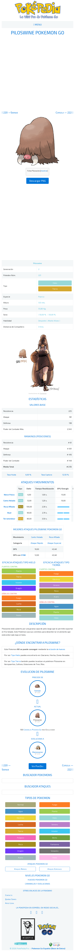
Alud (9, 513)
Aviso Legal (9, 903)
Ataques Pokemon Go (37, 864)
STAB (23, 555)
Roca (21, 506)
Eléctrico (56, 579)
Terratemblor (9, 518)
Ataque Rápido (37, 543)
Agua (56, 606)
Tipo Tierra (16, 661)
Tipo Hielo (15, 655)
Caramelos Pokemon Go (32, 729)
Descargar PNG (37, 180)
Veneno (56, 585)
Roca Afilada (9, 506)
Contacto (8, 895)
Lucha (18, 604)
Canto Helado (9, 500)
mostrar (44, 171)
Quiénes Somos (10, 899)
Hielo (55, 283)
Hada (54, 857)
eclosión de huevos (57, 649)
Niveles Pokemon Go (37, 875)
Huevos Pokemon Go (37, 880)
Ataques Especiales (55, 869)
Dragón (19, 588)
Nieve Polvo (9, 494)
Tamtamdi (43, 393)
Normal (20, 804)
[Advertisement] (37, 72)
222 (64, 112)
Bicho (54, 838)
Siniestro (54, 851)
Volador (19, 582)
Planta (19, 571)
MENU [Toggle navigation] (37, 24)
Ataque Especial (54, 543)
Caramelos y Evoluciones (37, 884)
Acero (18, 615)
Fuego (18, 598)
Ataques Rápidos (20, 869)
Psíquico (20, 838)
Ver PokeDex (37, 766)
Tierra (54, 289)
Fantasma (54, 844)
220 (10, 112)
